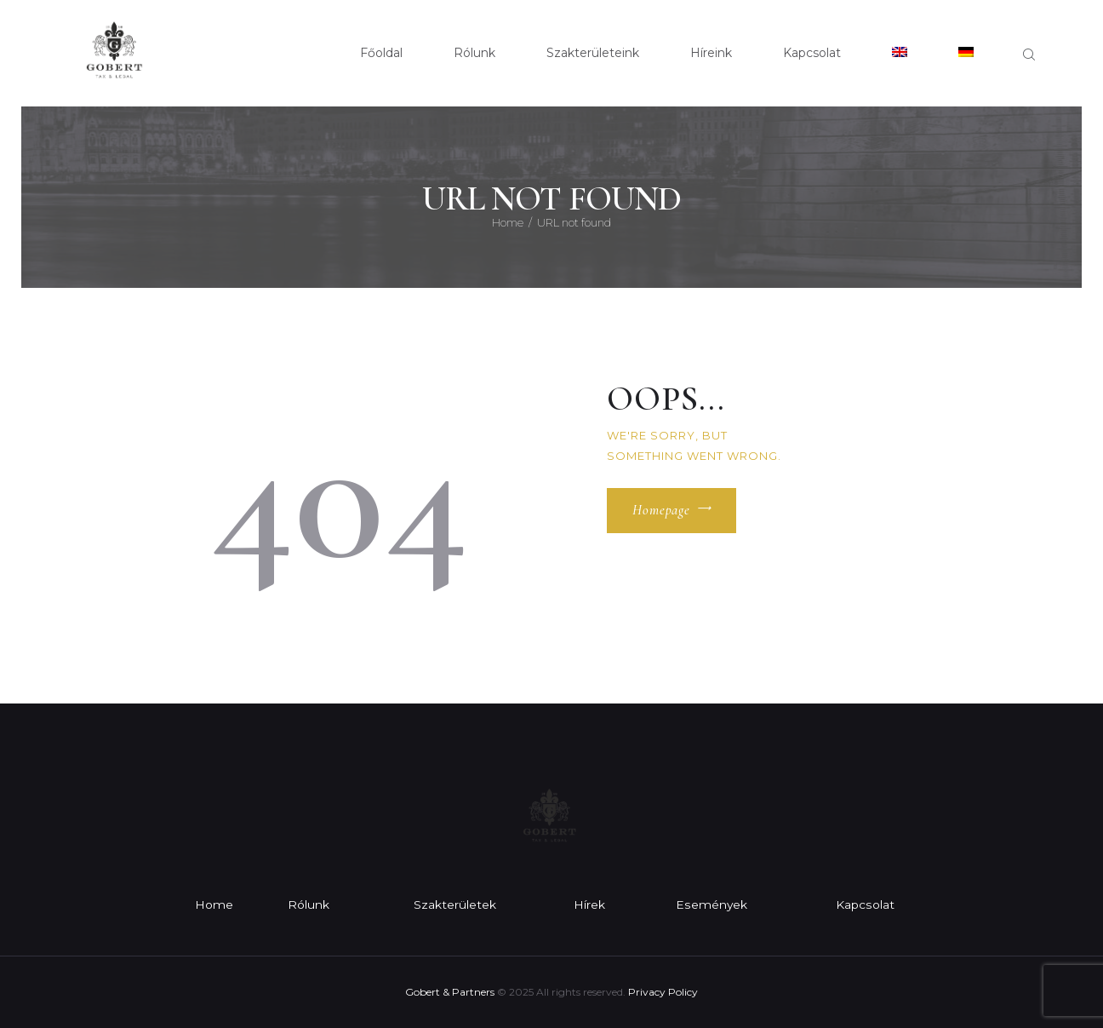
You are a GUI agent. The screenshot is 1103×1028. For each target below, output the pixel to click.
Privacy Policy (663, 991)
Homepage (661, 511)
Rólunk (308, 904)
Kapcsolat (865, 904)
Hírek (591, 904)
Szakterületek (455, 904)
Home (507, 222)
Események (712, 904)
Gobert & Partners (449, 991)
